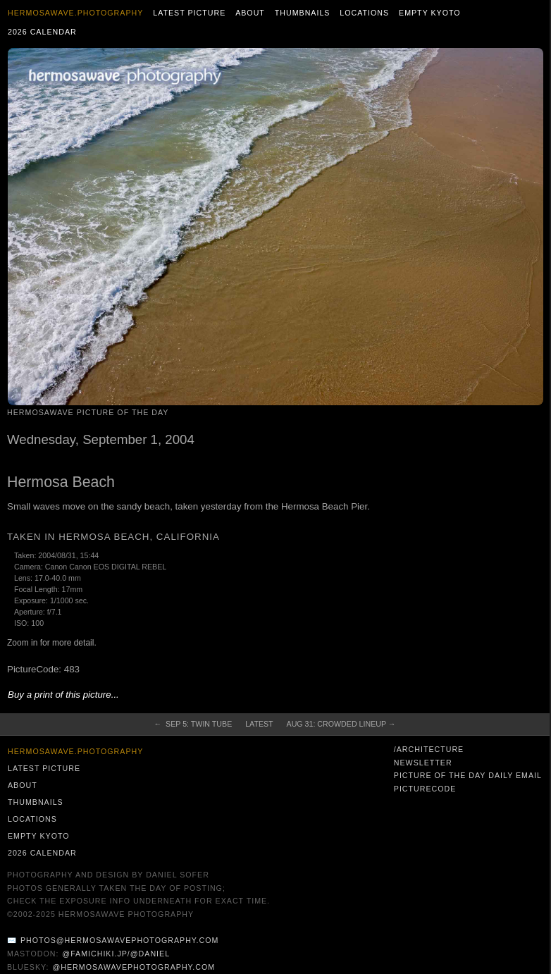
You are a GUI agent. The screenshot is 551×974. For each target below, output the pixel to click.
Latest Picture (189, 12)
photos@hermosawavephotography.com (119, 940)
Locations (364, 12)
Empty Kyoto (430, 12)
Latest (259, 724)
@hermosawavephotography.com (134, 967)
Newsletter (423, 762)
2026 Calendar (42, 31)
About (250, 12)
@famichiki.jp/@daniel (116, 953)
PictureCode (425, 788)
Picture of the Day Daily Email (468, 775)
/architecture (429, 749)
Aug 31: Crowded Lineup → (341, 724)
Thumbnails (302, 12)
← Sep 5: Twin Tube (193, 724)
